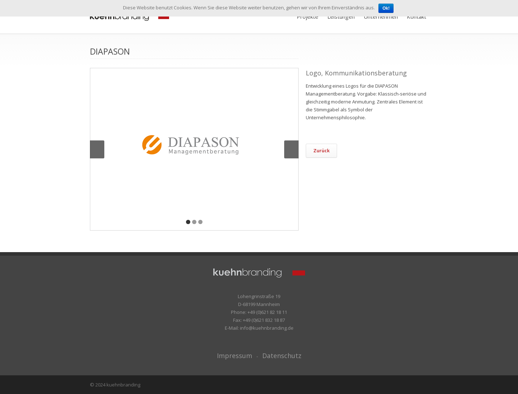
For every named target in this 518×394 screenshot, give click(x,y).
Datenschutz (281, 355)
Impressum (234, 355)
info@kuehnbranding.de (267, 328)
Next (291, 149)
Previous (97, 149)
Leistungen (341, 16)
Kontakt (416, 16)
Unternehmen (381, 16)
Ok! (386, 8)
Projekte (307, 16)
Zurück (321, 150)
